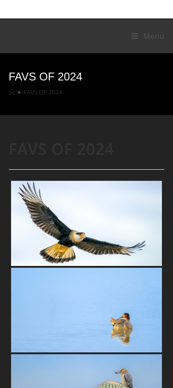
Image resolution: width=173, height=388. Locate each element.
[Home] (12, 92)
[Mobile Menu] (147, 36)
